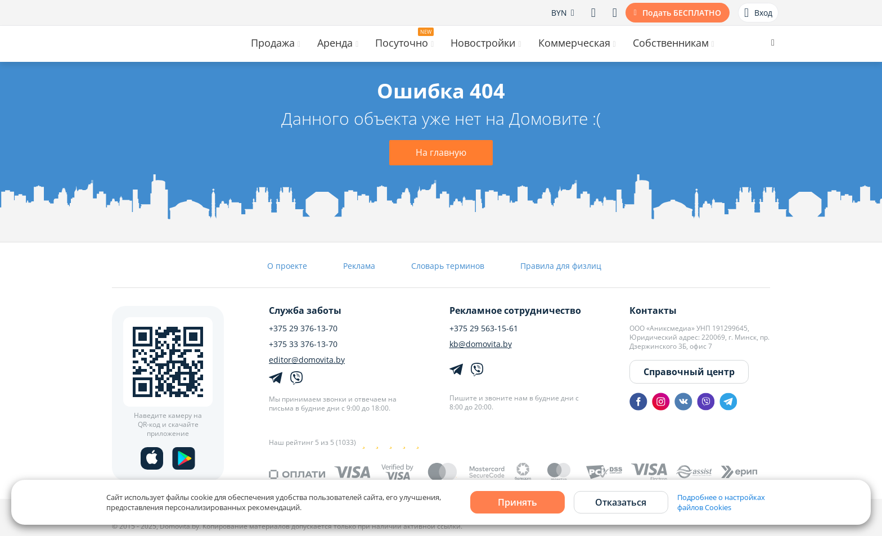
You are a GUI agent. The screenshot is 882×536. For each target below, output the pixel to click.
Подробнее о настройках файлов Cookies (721, 502)
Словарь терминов (447, 265)
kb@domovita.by (480, 344)
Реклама (359, 265)
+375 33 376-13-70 (303, 344)
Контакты (653, 310)
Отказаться (620, 502)
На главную (441, 152)
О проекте (287, 265)
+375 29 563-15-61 (483, 328)
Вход (758, 13)
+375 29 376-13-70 (303, 328)
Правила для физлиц (560, 265)
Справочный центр (689, 372)
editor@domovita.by (307, 359)
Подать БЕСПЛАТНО (681, 12)
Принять (517, 502)
